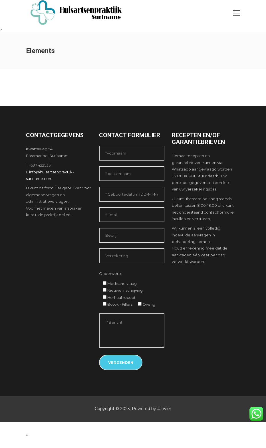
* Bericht (132, 330)
